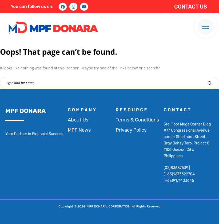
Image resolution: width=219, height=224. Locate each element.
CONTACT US (190, 6)
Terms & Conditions (137, 120)
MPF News (79, 130)
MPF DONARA (25, 111)
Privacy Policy (131, 130)
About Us (78, 120)
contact (178, 109)
